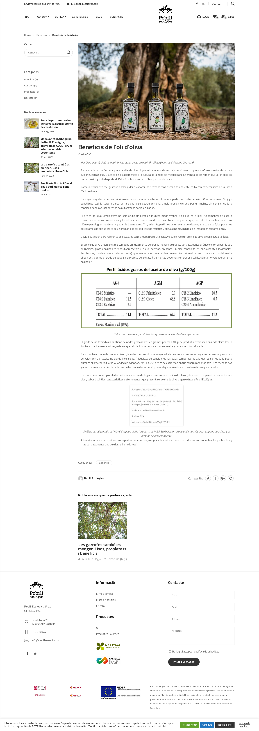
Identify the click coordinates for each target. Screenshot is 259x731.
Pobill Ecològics (94, 478)
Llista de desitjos (106, 599)
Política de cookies (244, 725)
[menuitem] (218, 4)
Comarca (29, 85)
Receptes (29, 97)
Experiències (80, 17)
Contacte (116, 17)
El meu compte (104, 593)
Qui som (42, 17)
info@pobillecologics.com (82, 3)
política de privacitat (207, 651)
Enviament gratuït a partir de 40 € (42, 3)
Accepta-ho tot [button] (189, 725)
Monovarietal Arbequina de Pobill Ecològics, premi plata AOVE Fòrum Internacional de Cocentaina (56, 145)
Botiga (59, 17)
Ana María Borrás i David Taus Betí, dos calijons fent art (56, 186)
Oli (97, 627)
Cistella (100, 606)
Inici (27, 17)
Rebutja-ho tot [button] (224, 725)
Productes (29, 91)
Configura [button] (207, 725)
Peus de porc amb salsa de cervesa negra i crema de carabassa (56, 123)
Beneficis (104, 462)
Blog (99, 17)
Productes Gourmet (107, 633)
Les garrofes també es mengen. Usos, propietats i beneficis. (102, 549)
